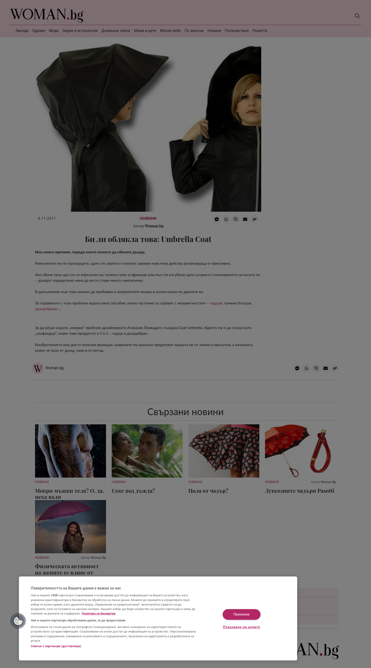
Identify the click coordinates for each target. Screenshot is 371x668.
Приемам (241, 615)
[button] (18, 620)
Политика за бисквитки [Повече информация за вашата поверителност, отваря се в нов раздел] (98, 613)
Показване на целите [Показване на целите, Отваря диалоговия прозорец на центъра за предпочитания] (241, 627)
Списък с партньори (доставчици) (56, 646)
